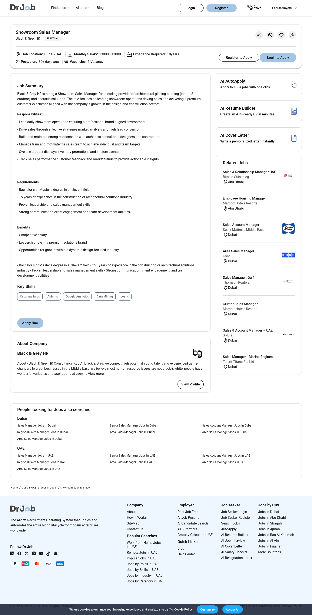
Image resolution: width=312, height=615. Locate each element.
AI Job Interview (233, 541)
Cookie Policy (183, 609)
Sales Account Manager (241, 225)
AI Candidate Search (192, 523)
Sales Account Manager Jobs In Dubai (227, 425)
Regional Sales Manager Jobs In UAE (41, 462)
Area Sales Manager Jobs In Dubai (132, 432)
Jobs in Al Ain (268, 541)
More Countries (269, 552)
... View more (94, 374)
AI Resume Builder (234, 535)
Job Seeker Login (234, 512)
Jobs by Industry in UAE (144, 575)
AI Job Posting (188, 518)
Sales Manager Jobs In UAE (35, 455)
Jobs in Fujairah (270, 546)
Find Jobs (58, 8)
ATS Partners (187, 529)
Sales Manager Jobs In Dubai (36, 425)
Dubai (49, 54)
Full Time (52, 38)
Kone (226, 256)
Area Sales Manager (238, 251)
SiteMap (133, 523)
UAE (59, 54)
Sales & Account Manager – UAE (248, 330)
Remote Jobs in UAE (142, 552)
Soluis (227, 335)
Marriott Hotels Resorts (240, 203)
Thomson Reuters (236, 282)
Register (221, 8)
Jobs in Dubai (268, 512)
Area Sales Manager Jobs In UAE (131, 462)
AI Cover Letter (232, 546)
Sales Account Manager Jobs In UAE (226, 455)
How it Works (137, 518)
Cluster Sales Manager (240, 304)
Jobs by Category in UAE (145, 581)
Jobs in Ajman (269, 529)
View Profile (190, 384)
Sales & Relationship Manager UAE (249, 172)
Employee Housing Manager (244, 198)
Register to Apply (239, 58)
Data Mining (104, 296)
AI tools (81, 8)
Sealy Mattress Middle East (243, 230)
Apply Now (30, 323)
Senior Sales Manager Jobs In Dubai (133, 425)
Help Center (186, 554)
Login (190, 8)
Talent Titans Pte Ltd (238, 362)
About (131, 512)
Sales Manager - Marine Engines (248, 357)
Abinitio (52, 296)
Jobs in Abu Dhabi (272, 518)
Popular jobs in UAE (141, 558)
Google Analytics (77, 296)
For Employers (282, 8)
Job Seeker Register (236, 518)
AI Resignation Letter (236, 558)
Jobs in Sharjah (270, 523)
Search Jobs (230, 523)
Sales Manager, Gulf (238, 278)
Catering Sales (30, 296)
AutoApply (229, 529)
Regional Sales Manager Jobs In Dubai (42, 432)
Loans (124, 296)
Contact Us (135, 529)
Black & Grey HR (28, 38)
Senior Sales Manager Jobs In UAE (132, 455)
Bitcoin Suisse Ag (236, 177)
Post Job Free (187, 512)
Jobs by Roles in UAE (143, 564)
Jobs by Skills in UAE (142, 570)
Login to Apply (278, 58)
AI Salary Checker (234, 552)
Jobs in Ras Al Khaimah (276, 535)
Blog (100, 8)
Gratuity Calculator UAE (195, 535)
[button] (207, 609)
